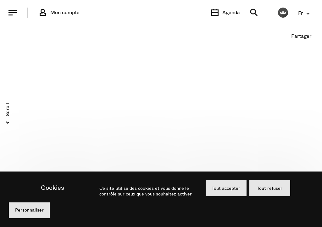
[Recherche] (254, 12)
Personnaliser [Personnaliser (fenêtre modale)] (29, 210)
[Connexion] (59, 12)
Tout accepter (226, 188)
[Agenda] (225, 12)
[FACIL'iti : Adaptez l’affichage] (283, 13)
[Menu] (13, 13)
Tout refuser (269, 188)
